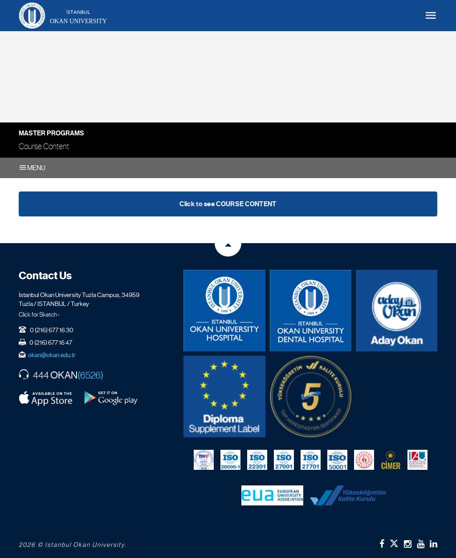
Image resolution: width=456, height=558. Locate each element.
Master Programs (51, 133)
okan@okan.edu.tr (52, 354)
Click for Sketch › (39, 314)
